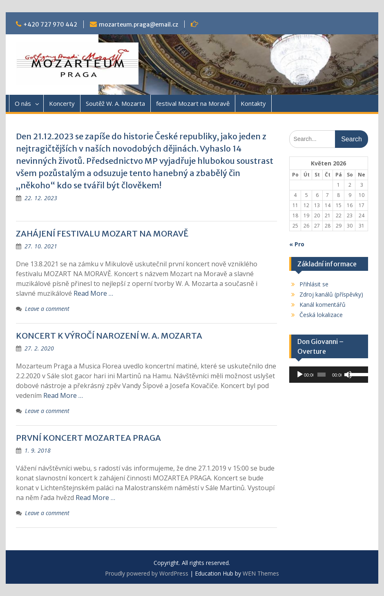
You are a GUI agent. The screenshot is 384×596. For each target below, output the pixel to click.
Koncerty (62, 103)
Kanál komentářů (322, 304)
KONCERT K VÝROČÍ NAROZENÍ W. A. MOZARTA (109, 335)
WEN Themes (261, 573)
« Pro (296, 244)
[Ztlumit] (348, 375)
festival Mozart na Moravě (193, 103)
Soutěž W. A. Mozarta (115, 103)
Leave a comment (47, 309)
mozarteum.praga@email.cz (138, 24)
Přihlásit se (313, 284)
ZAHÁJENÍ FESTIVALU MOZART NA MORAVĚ (102, 233)
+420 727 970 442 (50, 24)
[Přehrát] (300, 375)
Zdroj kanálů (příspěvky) (331, 294)
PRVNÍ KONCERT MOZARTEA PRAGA (88, 438)
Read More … (93, 293)
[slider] (321, 375)
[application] (328, 374)
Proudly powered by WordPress (146, 573)
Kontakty (253, 103)
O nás (23, 103)
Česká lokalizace (321, 315)
